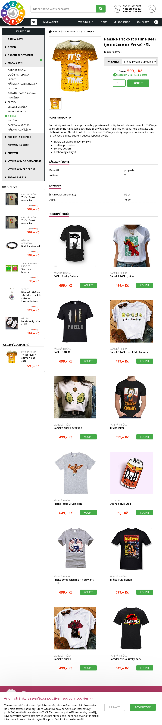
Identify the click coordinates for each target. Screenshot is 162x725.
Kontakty (143, 22)
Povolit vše (143, 709)
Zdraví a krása (17, 177)
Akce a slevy (15, 38)
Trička (12, 115)
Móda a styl (15, 63)
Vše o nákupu (86, 22)
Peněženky (14, 97)
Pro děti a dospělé (19, 136)
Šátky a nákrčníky (19, 125)
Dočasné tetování (19, 74)
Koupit (138, 83)
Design (12, 47)
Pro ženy (13, 120)
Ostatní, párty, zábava (22, 92)
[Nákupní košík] (152, 9)
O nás (104, 22)
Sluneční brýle (17, 111)
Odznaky (13, 88)
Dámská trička (17, 70)
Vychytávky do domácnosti (25, 161)
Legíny (12, 79)
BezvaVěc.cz (59, 31)
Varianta (113, 61)
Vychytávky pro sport (21, 169)
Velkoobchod (122, 22)
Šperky (12, 102)
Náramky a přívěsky (19, 129)
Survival (13, 153)
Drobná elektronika (20, 55)
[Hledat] (101, 8)
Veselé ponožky (17, 106)
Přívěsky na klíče (18, 144)
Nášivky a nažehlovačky (22, 83)
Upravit (114, 709)
